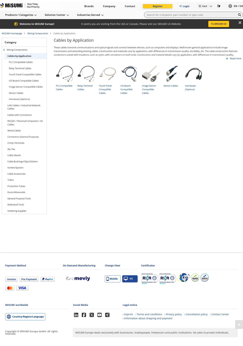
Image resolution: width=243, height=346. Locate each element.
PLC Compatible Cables (21, 62)
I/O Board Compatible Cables (24, 80)
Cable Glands (14, 155)
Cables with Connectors (19, 114)
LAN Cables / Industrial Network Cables (23, 107)
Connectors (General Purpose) (23, 136)
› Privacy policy (173, 314)
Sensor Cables (16, 93)
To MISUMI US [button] (218, 23)
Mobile (112, 279)
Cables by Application (19, 56)
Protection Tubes (16, 186)
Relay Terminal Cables (20, 68)
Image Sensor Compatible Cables (26, 86)
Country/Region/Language (28, 316)
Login (184, 6)
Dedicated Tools (15, 204)
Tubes (10, 179)
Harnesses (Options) (19, 99)
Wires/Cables (14, 130)
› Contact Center (219, 314)
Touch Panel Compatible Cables (25, 74)
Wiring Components (37, 33)
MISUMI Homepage (12, 33)
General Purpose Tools (19, 198)
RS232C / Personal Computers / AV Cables (25, 122)
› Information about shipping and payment (147, 318)
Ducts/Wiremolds (16, 192)
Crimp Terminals (15, 142)
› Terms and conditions (148, 314)
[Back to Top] (239, 324)
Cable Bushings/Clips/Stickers (22, 161)
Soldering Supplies (16, 210)
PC (128, 279)
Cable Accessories (16, 173)
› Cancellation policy (196, 314)
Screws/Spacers (15, 167)
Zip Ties (11, 149)
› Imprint (128, 314)
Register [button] (157, 6)
